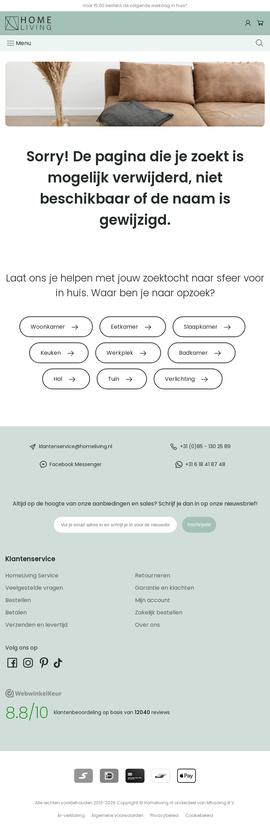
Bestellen (18, 600)
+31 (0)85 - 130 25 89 (205, 446)
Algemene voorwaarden (117, 815)
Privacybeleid (164, 815)
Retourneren (152, 575)
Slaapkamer (201, 327)
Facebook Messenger (76, 464)
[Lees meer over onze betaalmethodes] (83, 776)
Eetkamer (125, 327)
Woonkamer (48, 327)
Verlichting (180, 379)
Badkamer (194, 353)
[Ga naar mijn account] (249, 23)
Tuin (114, 379)
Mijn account (152, 600)
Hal (58, 379)
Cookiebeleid (199, 815)
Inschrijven (199, 524)
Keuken (51, 353)
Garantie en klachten (164, 588)
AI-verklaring (71, 815)
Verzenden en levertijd (36, 625)
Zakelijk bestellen (158, 612)
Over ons (147, 625)
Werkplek (121, 353)
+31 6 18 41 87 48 (205, 464)
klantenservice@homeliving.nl (75, 446)
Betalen (16, 612)
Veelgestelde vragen (34, 588)
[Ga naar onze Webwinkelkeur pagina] (33, 696)
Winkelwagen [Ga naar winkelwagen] (260, 23)
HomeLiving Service (31, 575)
